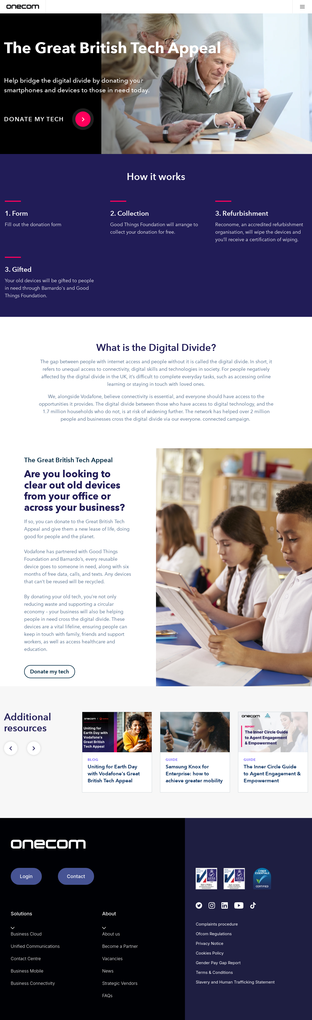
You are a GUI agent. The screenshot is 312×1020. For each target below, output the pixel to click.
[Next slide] (33, 748)
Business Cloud (26, 934)
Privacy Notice (209, 943)
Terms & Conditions (214, 972)
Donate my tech (34, 119)
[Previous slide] (10, 748)
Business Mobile (27, 971)
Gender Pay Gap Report (218, 962)
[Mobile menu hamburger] (302, 6)
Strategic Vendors (120, 983)
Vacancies (112, 958)
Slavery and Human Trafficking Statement (235, 982)
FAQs (107, 995)
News (107, 971)
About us (111, 934)
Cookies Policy (210, 953)
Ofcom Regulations (214, 933)
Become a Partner (120, 946)
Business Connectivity (33, 983)
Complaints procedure (217, 924)
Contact (76, 876)
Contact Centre (26, 958)
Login (26, 876)
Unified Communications (35, 946)
